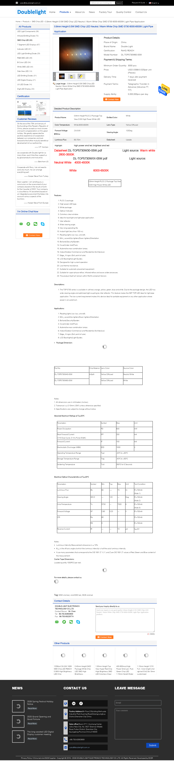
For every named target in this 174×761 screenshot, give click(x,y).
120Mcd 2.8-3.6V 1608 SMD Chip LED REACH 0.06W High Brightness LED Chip (63, 670)
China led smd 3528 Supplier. (45, 758)
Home (52, 12)
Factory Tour (105, 12)
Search (119, 3)
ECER (150, 758)
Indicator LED (22, 49)
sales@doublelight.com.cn (30, 3)
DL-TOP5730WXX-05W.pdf (90, 158)
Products (64, 12)
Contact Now (113, 99)
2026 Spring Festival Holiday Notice (40, 702)
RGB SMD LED (23, 58)
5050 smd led (64, 595)
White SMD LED (23, 67)
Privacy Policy (26, 758)
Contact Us (141, 12)
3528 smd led (87, 595)
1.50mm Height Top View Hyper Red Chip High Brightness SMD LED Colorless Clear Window (104, 671)
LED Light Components (26, 31)
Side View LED (23, 71)
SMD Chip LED (37, 21)
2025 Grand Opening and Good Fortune (39, 717)
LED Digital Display (24, 80)
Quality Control (123, 12)
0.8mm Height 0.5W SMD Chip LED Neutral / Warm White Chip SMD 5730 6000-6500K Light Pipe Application (75, 86)
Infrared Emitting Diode (26, 36)
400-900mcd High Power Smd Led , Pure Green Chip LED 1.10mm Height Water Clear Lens (124, 671)
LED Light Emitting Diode (27, 53)
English (155, 3)
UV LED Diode (22, 84)
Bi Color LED (22, 62)
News (92, 12)
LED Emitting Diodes (25, 76)
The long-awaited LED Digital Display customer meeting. (40, 732)
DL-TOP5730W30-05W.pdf (85, 150)
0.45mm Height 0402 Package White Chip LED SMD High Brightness (83, 670)
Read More (32, 708)
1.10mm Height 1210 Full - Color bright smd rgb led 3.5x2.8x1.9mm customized (146, 670)
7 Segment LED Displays (26, 45)
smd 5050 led (75, 595)
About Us (80, 12)
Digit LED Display (24, 89)
